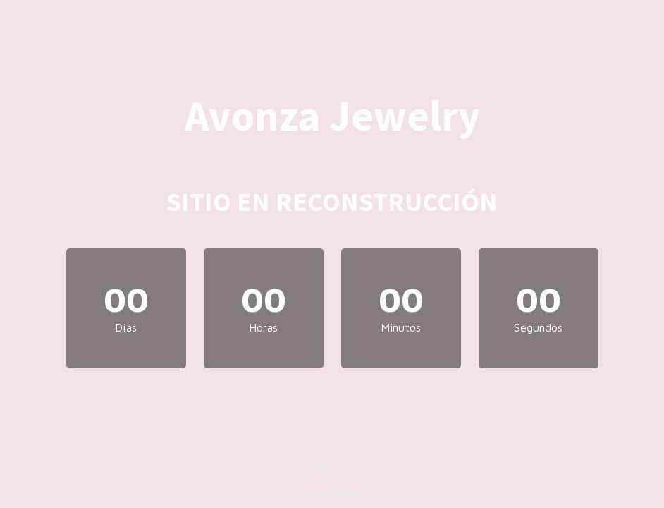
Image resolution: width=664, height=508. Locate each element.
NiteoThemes (329, 490)
